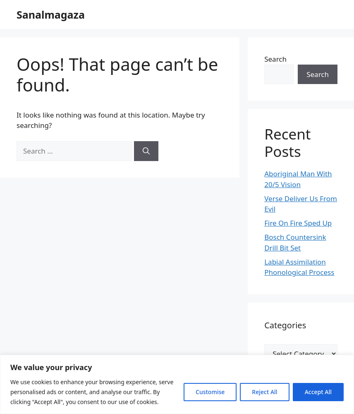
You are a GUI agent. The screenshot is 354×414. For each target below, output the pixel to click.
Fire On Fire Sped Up (298, 223)
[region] (177, 384)
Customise (210, 392)
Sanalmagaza (51, 14)
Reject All (264, 392)
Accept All (318, 392)
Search (275, 59)
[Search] (146, 151)
